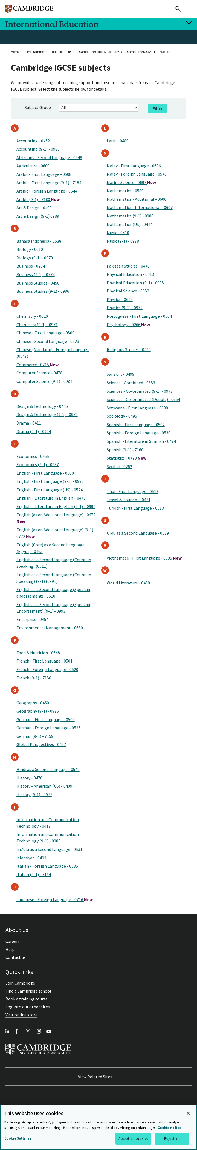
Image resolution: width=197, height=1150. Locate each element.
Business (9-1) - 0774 (35, 274)
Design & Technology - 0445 (42, 406)
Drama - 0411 (28, 423)
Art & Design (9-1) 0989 (37, 216)
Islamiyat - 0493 (31, 858)
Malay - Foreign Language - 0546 (137, 174)
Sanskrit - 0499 (120, 374)
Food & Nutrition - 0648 (38, 652)
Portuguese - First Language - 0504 (139, 316)
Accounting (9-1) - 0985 (38, 149)
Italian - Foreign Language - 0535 (47, 866)
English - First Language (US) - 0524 (49, 489)
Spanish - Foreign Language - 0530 (138, 432)
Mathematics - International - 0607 (140, 207)
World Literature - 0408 (128, 583)
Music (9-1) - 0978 (123, 241)
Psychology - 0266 (128, 324)
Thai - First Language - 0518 (132, 491)
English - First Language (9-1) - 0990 (50, 481)
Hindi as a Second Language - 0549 (48, 769)
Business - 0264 (30, 266)
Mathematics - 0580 (125, 190)
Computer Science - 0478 (39, 372)
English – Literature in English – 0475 (51, 498)
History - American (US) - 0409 (44, 786)
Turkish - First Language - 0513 (135, 508)
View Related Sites (95, 1076)
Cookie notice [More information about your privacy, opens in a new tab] (169, 1127)
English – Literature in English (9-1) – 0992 (55, 506)
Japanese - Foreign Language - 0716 (54, 899)
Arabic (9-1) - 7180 (38, 199)
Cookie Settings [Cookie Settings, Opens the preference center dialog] (17, 1138)
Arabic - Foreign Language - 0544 (46, 191)
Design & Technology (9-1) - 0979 (47, 414)
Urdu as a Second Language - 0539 (138, 533)
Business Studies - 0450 (37, 283)
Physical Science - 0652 (128, 291)
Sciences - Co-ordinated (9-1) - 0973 (140, 391)
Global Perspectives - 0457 (41, 744)
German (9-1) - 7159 (34, 736)
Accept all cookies (133, 1138)
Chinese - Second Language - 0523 (47, 341)
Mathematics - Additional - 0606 (136, 199)
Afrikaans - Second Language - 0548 (49, 157)
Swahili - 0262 (119, 466)
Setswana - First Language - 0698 (137, 408)
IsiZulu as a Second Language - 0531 (49, 849)
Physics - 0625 (120, 299)
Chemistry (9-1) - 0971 (37, 324)
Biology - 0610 (29, 249)
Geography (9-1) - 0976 (37, 711)
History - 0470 (29, 778)
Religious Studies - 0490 (129, 349)
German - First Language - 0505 (45, 719)
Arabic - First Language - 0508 (43, 174)
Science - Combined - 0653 (131, 382)
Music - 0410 (118, 232)
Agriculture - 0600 (33, 165)
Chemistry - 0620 (32, 316)
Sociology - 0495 (122, 416)
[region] (98, 1127)
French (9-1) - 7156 (33, 678)
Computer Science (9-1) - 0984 (44, 381)
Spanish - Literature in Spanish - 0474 (141, 441)
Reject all (171, 1138)
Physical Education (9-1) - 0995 (135, 282)
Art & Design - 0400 (34, 207)
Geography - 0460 (32, 703)
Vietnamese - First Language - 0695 (144, 558)
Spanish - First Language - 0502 (136, 424)
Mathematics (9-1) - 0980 (130, 216)
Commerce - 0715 (37, 364)
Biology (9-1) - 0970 (34, 257)
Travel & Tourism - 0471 (128, 499)
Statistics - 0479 (126, 458)
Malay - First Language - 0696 (134, 165)
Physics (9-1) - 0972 (125, 307)
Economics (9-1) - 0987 (37, 464)
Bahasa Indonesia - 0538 (38, 241)
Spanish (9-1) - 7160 (125, 449)
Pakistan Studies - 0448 (128, 266)
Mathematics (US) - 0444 (129, 224)
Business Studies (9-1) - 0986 (42, 291)
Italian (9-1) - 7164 (33, 874)
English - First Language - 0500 (45, 473)
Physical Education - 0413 (130, 274)
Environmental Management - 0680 (49, 627)
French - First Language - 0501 (44, 661)
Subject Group (38, 107)
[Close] (188, 1113)
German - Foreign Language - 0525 (48, 727)
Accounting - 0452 (33, 141)
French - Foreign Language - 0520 (47, 669)
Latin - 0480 (118, 141)
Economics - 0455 (32, 456)
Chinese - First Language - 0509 (45, 332)
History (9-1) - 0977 (34, 794)
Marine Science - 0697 (131, 182)
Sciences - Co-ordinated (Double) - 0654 (143, 399)
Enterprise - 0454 (32, 619)
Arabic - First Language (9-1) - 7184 (48, 182)
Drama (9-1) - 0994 (33, 431)
